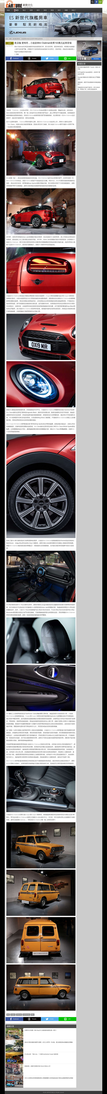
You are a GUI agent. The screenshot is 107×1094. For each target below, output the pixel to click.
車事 (31, 11)
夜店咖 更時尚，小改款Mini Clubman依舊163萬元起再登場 (28, 38)
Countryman (26, 1014)
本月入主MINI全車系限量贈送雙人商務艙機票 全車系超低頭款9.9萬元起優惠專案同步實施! (49, 1078)
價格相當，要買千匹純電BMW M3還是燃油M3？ (89, 83)
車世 (59, 11)
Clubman (15, 110)
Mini (31, 110)
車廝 (8, 11)
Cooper (48, 296)
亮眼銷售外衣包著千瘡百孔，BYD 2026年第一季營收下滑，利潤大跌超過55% (89, 88)
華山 (32, 1014)
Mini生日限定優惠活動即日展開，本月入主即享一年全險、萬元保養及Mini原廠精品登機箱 (49, 1042)
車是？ (74, 11)
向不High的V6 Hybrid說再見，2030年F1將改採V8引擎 (89, 73)
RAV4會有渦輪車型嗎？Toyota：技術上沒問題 (89, 68)
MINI (47, 110)
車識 (52, 11)
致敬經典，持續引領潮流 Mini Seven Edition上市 (37, 1066)
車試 (24, 11)
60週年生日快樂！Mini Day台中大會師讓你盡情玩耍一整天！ (41, 1030)
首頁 (7, 38)
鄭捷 (17, 54)
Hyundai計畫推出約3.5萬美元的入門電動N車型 (89, 78)
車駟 (66, 11)
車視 (45, 11)
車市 (38, 11)
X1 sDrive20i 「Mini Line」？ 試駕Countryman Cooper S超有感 (41, 1054)
